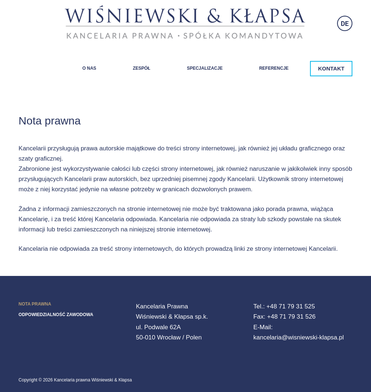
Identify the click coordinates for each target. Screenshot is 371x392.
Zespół (141, 68)
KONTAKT (331, 68)
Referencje (274, 68)
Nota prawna (35, 304)
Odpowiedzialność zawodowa (56, 314)
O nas (89, 68)
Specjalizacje (205, 68)
